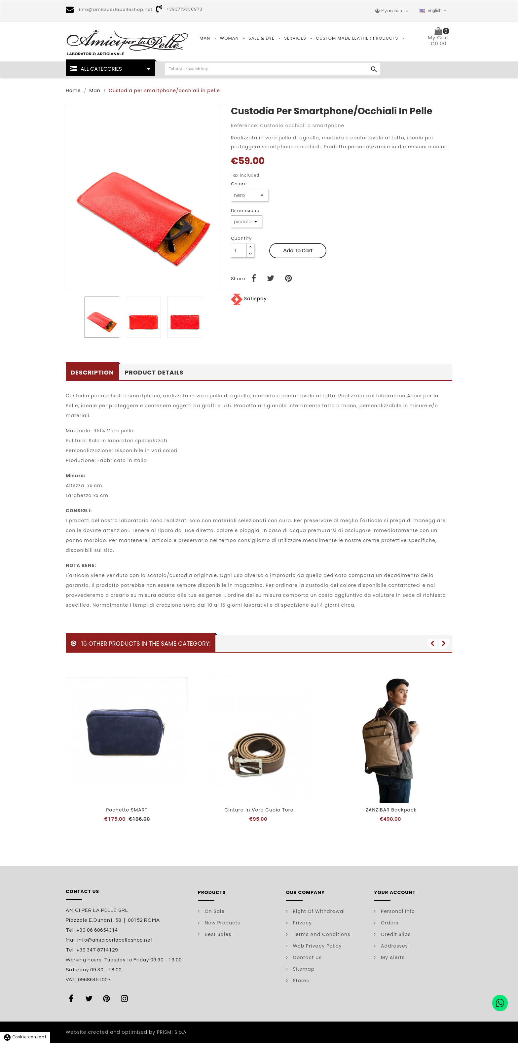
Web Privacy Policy (316, 946)
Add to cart (298, 250)
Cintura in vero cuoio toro (258, 810)
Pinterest (108, 998)
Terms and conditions (321, 934)
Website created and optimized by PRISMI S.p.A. (127, 1032)
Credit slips (395, 934)
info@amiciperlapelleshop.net (116, 9)
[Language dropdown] (433, 11)
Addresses (393, 946)
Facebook (72, 998)
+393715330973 (184, 9)
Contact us (306, 957)
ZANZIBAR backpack (391, 810)
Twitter (90, 998)
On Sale (214, 911)
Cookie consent (25, 1037)
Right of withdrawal (318, 911)
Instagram (125, 998)
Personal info (397, 911)
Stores (300, 980)
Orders (388, 922)
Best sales (217, 934)
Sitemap (303, 969)
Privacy (301, 922)
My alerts (392, 957)
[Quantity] (239, 250)
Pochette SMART (127, 810)
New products (221, 922)
